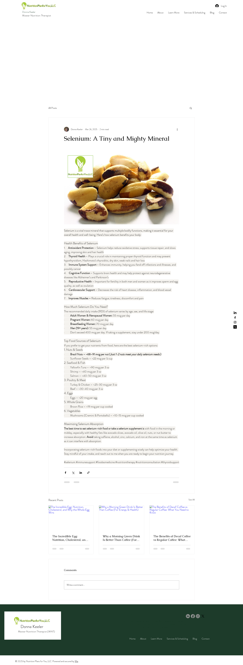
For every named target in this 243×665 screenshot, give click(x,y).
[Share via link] (88, 472)
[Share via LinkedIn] (80, 472)
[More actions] (177, 129)
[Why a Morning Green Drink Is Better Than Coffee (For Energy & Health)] (121, 518)
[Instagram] (235, 322)
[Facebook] (235, 317)
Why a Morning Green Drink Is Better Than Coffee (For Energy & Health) (121, 538)
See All (192, 499)
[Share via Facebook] (65, 472)
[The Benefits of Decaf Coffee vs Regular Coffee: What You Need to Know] (172, 518)
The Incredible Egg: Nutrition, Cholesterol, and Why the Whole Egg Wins (69, 538)
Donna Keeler (28, 12)
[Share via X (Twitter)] (73, 472)
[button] (190, 108)
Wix (76, 661)
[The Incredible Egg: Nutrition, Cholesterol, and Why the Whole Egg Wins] (71, 518)
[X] (235, 327)
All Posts (52, 108)
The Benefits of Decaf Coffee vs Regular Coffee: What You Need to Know (172, 538)
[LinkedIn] (235, 313)
